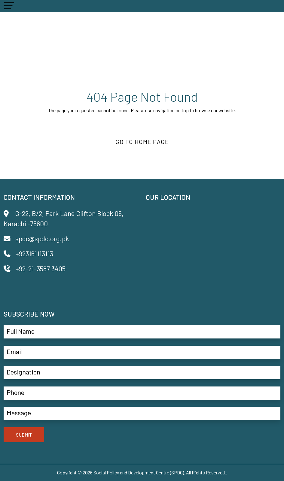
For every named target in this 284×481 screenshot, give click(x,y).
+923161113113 (28, 253)
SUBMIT (24, 434)
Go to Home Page (142, 141)
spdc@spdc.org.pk (36, 238)
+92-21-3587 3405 (35, 268)
